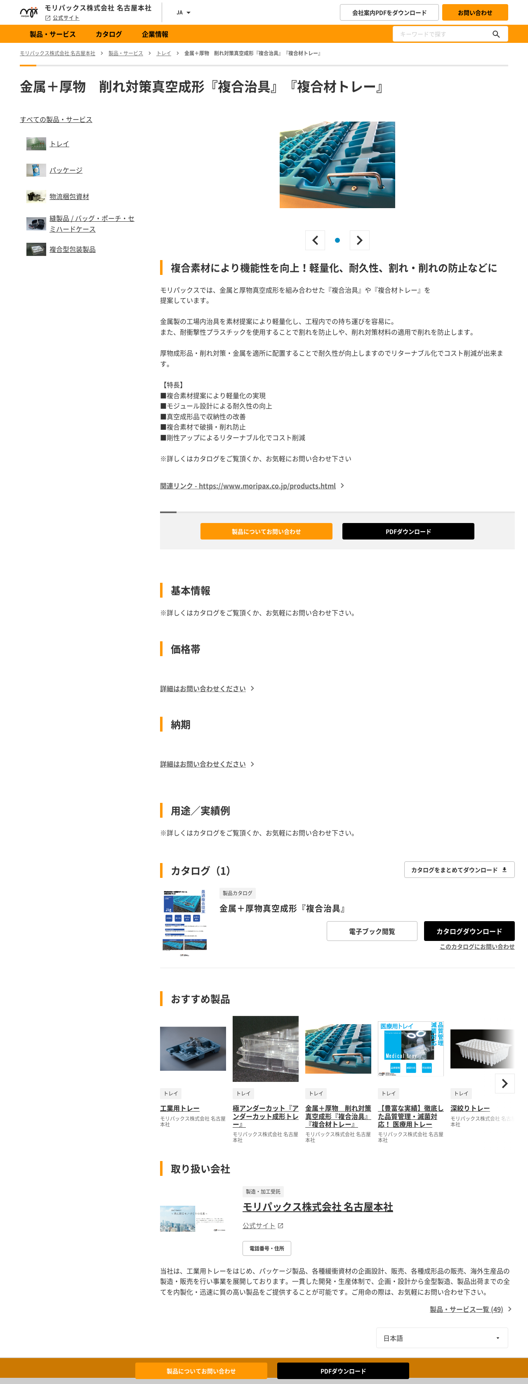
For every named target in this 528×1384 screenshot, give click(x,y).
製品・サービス (53, 34)
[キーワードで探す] (496, 34)
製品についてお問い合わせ (266, 531)
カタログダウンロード (469, 931)
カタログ (109, 34)
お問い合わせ (475, 12)
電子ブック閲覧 (372, 931)
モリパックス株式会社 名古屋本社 (318, 1206)
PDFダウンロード (408, 531)
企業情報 (155, 34)
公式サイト (62, 17)
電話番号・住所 (267, 1248)
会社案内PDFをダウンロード (389, 12)
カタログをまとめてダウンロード (459, 870)
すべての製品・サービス (56, 119)
